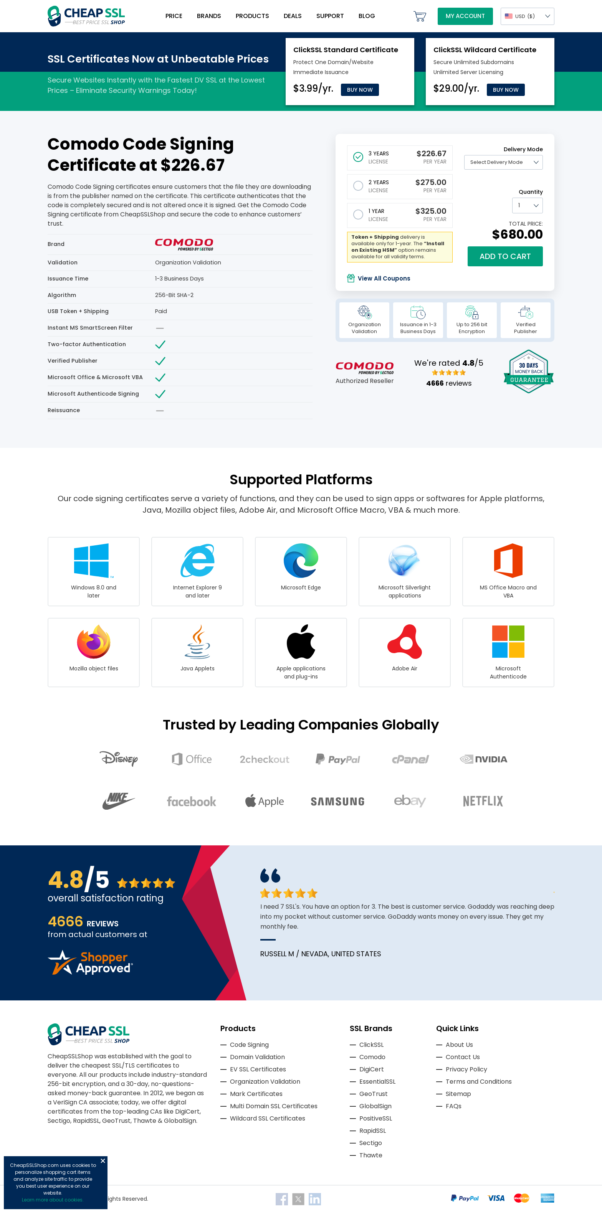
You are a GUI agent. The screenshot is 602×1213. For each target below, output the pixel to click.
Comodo (372, 1057)
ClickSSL (371, 1044)
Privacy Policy (466, 1069)
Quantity (531, 192)
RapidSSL (372, 1130)
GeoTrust (373, 1093)
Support (330, 16)
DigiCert (371, 1069)
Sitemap (458, 1093)
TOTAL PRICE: (526, 224)
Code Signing (249, 1044)
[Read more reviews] (90, 972)
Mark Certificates (256, 1093)
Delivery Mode (523, 149)
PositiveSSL (375, 1118)
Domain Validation (257, 1057)
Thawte (370, 1155)
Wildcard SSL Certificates (267, 1118)
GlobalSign (375, 1106)
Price (173, 16)
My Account (465, 16)
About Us (459, 1044)
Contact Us (463, 1057)
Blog (367, 16)
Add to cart (505, 256)
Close (102, 1160)
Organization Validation (265, 1081)
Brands (209, 16)
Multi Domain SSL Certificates (274, 1106)
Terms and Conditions (479, 1081)
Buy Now (360, 90)
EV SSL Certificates (258, 1069)
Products (252, 16)
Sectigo (370, 1143)
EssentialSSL (377, 1081)
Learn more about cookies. (53, 1199)
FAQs (453, 1106)
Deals (293, 16)
